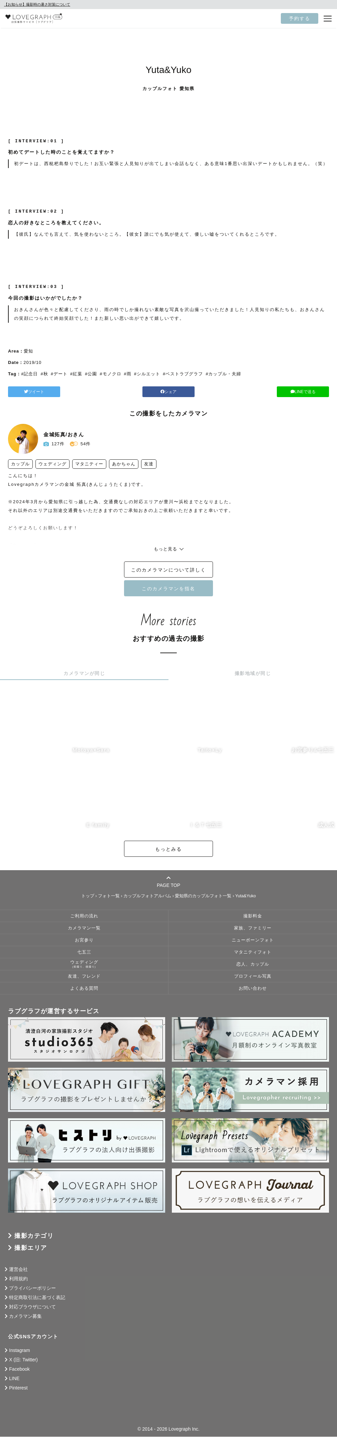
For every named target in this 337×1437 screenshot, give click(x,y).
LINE (14, 1378)
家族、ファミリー (252, 928)
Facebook (19, 1369)
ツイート (60, 391)
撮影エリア (30, 1248)
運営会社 (18, 1269)
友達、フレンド (84, 976)
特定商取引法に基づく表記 (37, 1297)
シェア (168, 391)
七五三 (84, 952)
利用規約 (18, 1279)
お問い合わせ (253, 988)
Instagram (19, 1350)
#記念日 (29, 373)
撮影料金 (252, 916)
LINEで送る (277, 391)
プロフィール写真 (252, 976)
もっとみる (168, 849)
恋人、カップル (252, 964)
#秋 (44, 373)
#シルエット (147, 373)
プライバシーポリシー (32, 1288)
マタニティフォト (252, 952)
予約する (299, 18)
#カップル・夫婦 (223, 373)
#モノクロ (110, 373)
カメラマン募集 (25, 1316)
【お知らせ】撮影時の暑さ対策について (37, 4)
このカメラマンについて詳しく (168, 570)
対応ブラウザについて (32, 1307)
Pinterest (18, 1388)
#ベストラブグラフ (183, 373)
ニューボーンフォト (253, 940)
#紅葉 (76, 373)
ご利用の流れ (84, 916)
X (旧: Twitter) (23, 1360)
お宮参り (84, 940)
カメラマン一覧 (84, 928)
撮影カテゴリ (33, 1236)
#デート (59, 373)
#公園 (91, 373)
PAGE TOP (168, 882)
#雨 (127, 373)
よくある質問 (84, 988)
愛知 (28, 351)
